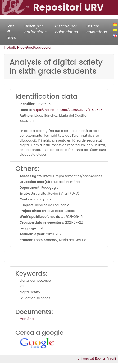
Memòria (27, 319)
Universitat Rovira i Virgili (96, 358)
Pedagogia (42, 47)
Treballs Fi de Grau (18, 47)
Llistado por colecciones (66, 29)
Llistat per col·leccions (35, 29)
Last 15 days (11, 31)
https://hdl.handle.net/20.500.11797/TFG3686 (68, 109)
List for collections (96, 29)
